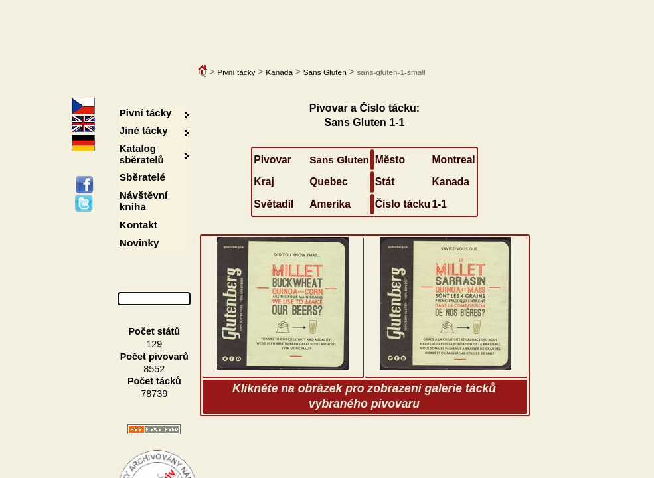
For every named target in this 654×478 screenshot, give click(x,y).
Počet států (155, 331)
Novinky (139, 242)
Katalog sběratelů (142, 154)
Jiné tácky (144, 130)
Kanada (279, 72)
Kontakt (138, 224)
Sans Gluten (325, 72)
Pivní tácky (236, 72)
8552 (154, 369)
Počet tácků (154, 381)
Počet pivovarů (154, 356)
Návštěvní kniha (144, 200)
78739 (154, 393)
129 (154, 344)
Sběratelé (142, 177)
